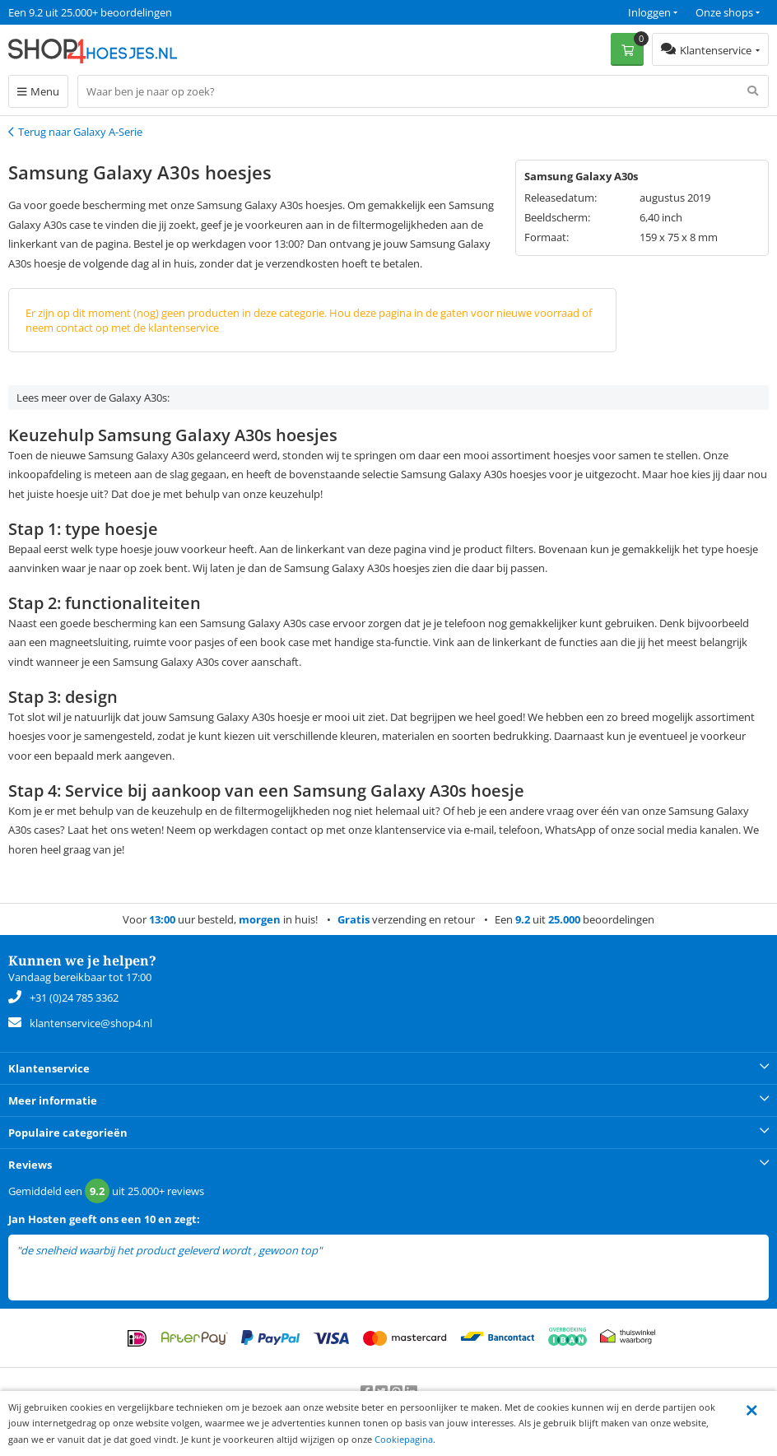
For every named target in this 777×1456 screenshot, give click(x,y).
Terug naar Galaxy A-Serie (80, 131)
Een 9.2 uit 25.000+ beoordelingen (90, 12)
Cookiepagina (404, 1439)
